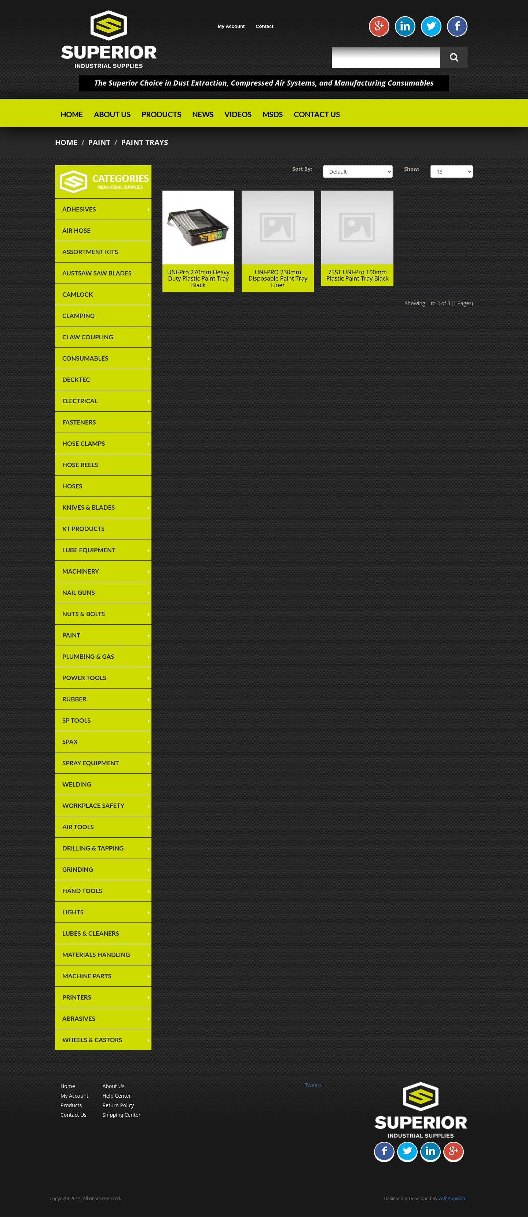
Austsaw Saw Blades (97, 273)
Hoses (72, 486)
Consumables (85, 358)
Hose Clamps (83, 443)
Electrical (80, 401)
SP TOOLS (76, 720)
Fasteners (79, 422)
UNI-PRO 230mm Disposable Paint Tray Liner (278, 278)
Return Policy (118, 1105)
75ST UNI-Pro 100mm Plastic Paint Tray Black (357, 275)
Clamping (78, 315)
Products (161, 114)
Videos (238, 114)
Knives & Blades (88, 507)
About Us (112, 114)
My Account (231, 26)
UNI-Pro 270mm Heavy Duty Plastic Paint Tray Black (198, 278)
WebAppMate (452, 1198)
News (202, 114)
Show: (411, 168)
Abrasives (78, 1018)
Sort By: (302, 168)
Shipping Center (121, 1114)
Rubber (74, 699)
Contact (264, 26)
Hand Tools (82, 891)
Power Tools (84, 678)
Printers (76, 997)
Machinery (80, 571)
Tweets (313, 1084)
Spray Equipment (90, 763)
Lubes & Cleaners (90, 933)
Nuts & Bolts (83, 614)
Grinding (77, 869)
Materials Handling (96, 954)
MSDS (273, 114)
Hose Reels (80, 465)
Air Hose (76, 230)
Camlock (77, 294)
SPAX (70, 741)
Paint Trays (144, 142)
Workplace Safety (93, 805)
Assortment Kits (90, 252)
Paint (99, 142)
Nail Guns (78, 592)
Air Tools (78, 827)
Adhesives (79, 209)
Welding (76, 784)
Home (71, 114)
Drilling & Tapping (93, 848)
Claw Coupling (87, 337)
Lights (73, 912)
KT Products (83, 528)
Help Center (116, 1095)
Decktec (76, 379)
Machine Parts (86, 976)
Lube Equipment (88, 550)
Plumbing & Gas (88, 656)
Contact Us (317, 114)
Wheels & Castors (92, 1040)
